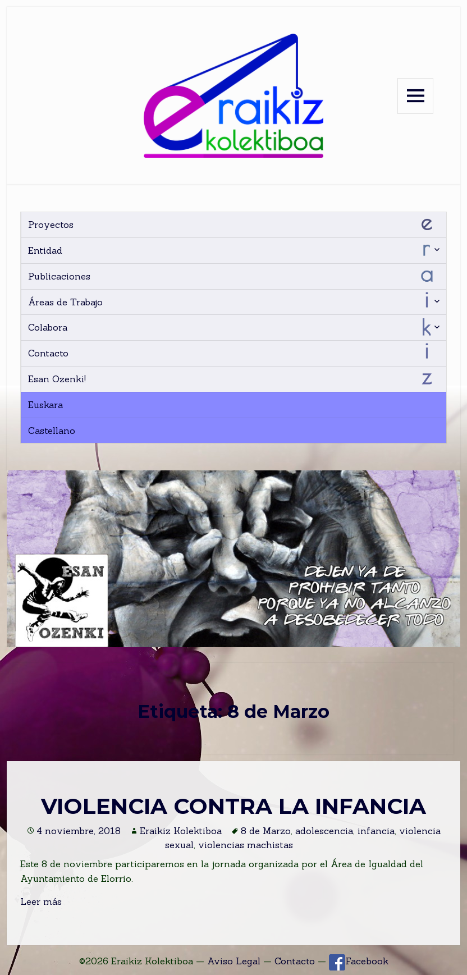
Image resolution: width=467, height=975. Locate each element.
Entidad (45, 250)
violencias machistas (245, 844)
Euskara (45, 404)
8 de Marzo (266, 830)
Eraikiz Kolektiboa (181, 830)
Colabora (47, 327)
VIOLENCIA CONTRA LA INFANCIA (233, 806)
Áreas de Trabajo (65, 302)
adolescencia (324, 830)
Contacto (48, 353)
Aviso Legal (233, 961)
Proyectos (51, 224)
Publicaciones (59, 276)
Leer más (41, 901)
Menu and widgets (415, 96)
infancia (376, 830)
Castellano (51, 430)
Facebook (358, 961)
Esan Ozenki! (57, 378)
